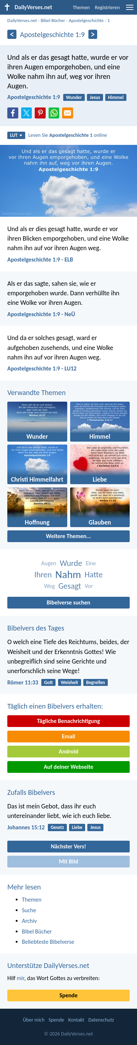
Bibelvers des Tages (35, 628)
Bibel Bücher (53, 20)
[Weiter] (93, 34)
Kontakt (76, 1020)
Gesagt (69, 586)
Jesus (95, 97)
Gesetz (57, 827)
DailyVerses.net (22, 20)
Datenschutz (101, 1020)
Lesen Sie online (67, 135)
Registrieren (107, 7)
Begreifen (95, 682)
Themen (81, 7)
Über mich (34, 1020)
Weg (49, 585)
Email (68, 736)
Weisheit (69, 682)
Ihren (43, 575)
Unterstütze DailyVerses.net (48, 965)
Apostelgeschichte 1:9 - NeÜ (41, 314)
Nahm (68, 574)
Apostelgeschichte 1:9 (33, 97)
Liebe (77, 827)
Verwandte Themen (36, 392)
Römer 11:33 (22, 682)
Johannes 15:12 (26, 827)
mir (20, 978)
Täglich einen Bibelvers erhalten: (55, 706)
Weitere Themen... (68, 536)
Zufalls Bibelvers (31, 792)
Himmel (115, 97)
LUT (16, 135)
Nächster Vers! (68, 846)
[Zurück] (11, 34)
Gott (48, 682)
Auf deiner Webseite (69, 766)
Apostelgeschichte (86, 20)
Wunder (74, 97)
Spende (68, 995)
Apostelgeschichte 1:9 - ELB (40, 259)
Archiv (29, 920)
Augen (48, 563)
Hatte (94, 575)
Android (68, 751)
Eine (91, 563)
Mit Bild (68, 861)
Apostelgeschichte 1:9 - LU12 (41, 368)
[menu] (129, 10)
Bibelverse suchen (68, 602)
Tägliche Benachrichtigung (68, 720)
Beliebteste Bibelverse (48, 941)
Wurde (71, 563)
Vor (89, 585)
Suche (29, 910)
